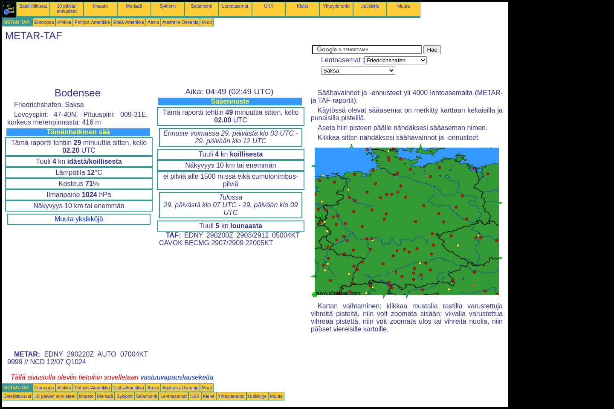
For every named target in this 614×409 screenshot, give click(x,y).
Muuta (403, 6)
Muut (207, 22)
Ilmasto (100, 6)
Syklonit (168, 6)
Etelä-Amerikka (128, 22)
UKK (269, 6)
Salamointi (201, 6)
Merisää (134, 6)
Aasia (153, 22)
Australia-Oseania (180, 22)
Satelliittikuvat (33, 6)
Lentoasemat (235, 6)
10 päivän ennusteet (67, 8)
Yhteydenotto (336, 6)
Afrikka (64, 22)
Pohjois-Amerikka (92, 22)
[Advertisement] (157, 64)
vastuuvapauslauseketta (177, 377)
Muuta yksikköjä (79, 219)
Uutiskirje (370, 6)
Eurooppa (44, 22)
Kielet (302, 6)
